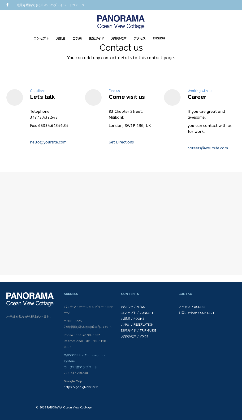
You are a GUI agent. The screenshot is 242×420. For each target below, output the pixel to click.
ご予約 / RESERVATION (137, 324)
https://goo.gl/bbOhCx (81, 387)
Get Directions (121, 142)
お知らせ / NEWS (133, 307)
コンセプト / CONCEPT (137, 313)
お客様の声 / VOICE (134, 336)
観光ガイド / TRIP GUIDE (138, 330)
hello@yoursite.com (48, 142)
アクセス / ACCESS (191, 307)
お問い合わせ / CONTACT (196, 313)
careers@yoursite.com (208, 148)
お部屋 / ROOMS (132, 318)
